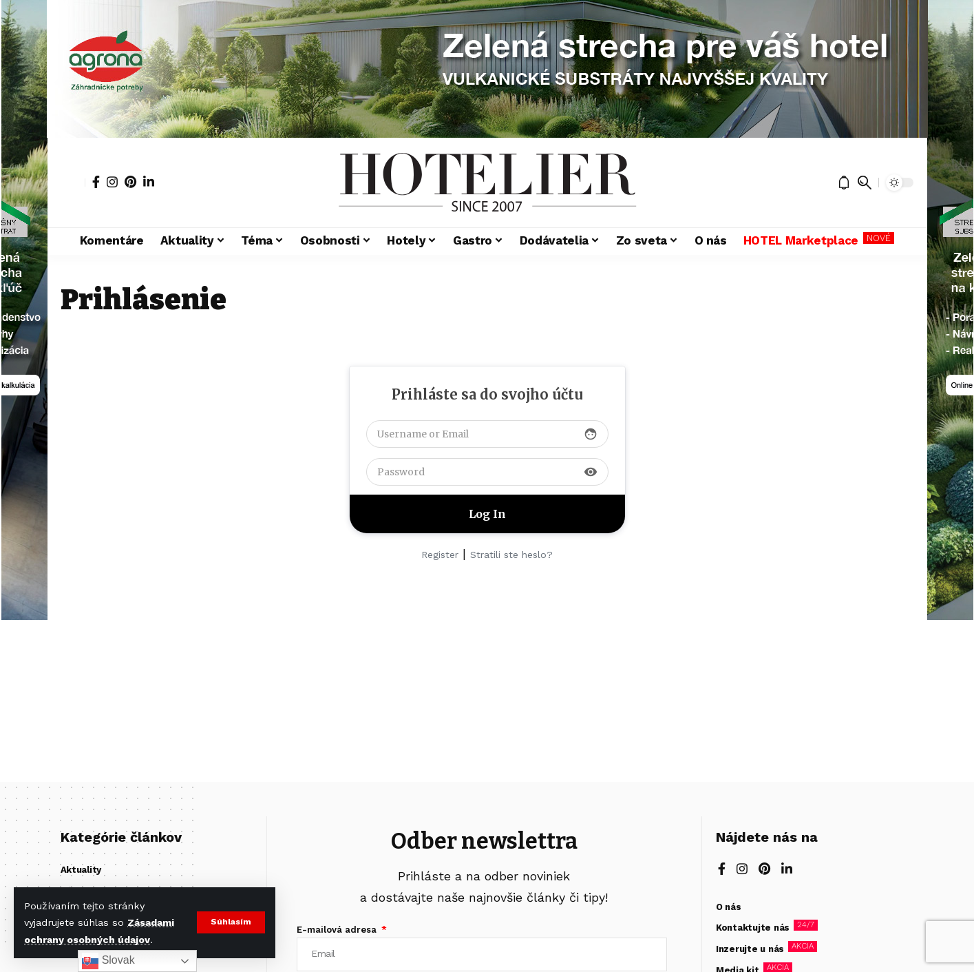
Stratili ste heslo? (511, 554)
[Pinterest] (130, 182)
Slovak (108, 961)
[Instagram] (112, 182)
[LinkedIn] (149, 182)
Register (439, 554)
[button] (231, 922)
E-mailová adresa (338, 929)
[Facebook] (96, 182)
